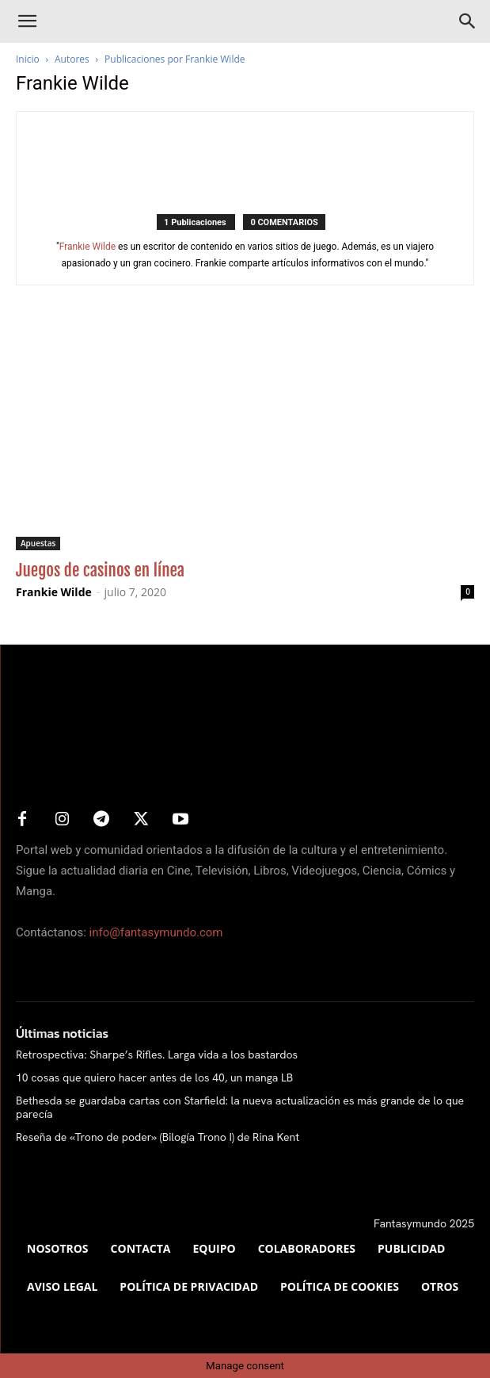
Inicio (28, 59)
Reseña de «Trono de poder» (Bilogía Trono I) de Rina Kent (157, 1137)
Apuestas (38, 543)
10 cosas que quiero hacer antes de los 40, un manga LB (154, 1077)
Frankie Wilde (87, 246)
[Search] (468, 21)
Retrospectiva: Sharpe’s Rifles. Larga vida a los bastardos (157, 1054)
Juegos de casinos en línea (100, 570)
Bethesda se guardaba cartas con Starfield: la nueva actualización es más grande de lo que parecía (240, 1107)
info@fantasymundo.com (156, 932)
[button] (27, 21)
